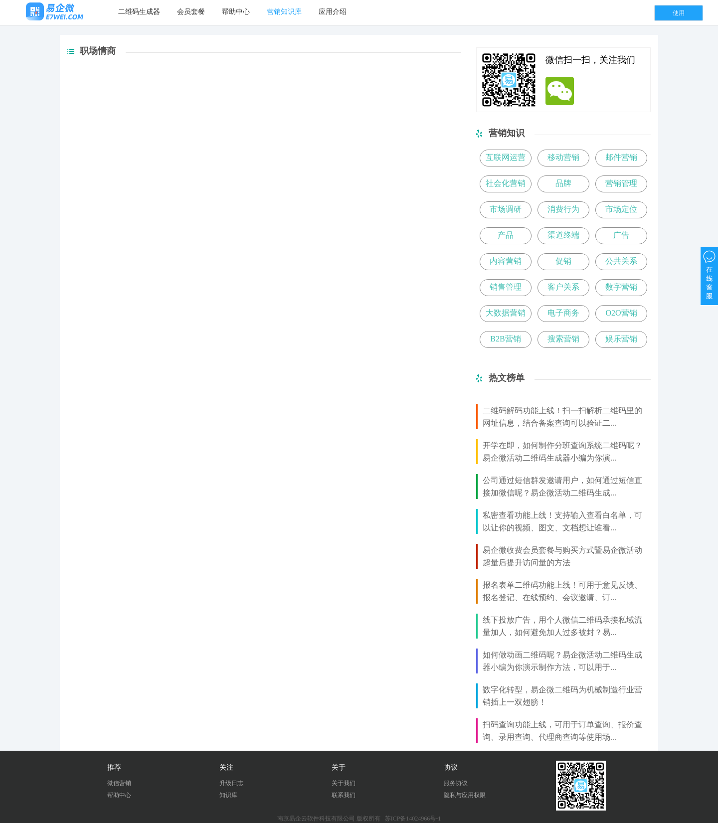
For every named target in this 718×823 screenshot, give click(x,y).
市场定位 (621, 209)
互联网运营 (506, 157)
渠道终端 (563, 235)
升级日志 (231, 783)
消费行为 (563, 209)
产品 (506, 235)
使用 (679, 12)
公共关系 (621, 261)
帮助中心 (236, 11)
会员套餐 (191, 11)
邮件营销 (621, 157)
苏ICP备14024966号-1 (413, 818)
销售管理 (506, 287)
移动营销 (563, 157)
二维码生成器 (139, 11)
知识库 (228, 795)
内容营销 (506, 261)
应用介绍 (333, 11)
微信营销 (119, 783)
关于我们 (344, 783)
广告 (621, 235)
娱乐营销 (621, 338)
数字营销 (621, 287)
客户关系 (563, 287)
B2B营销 (505, 338)
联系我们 (344, 795)
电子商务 (563, 313)
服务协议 (456, 783)
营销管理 (621, 183)
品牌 (563, 183)
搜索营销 (563, 338)
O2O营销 (621, 313)
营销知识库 (284, 11)
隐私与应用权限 (465, 795)
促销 (563, 261)
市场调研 (506, 209)
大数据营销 (506, 313)
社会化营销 (506, 183)
